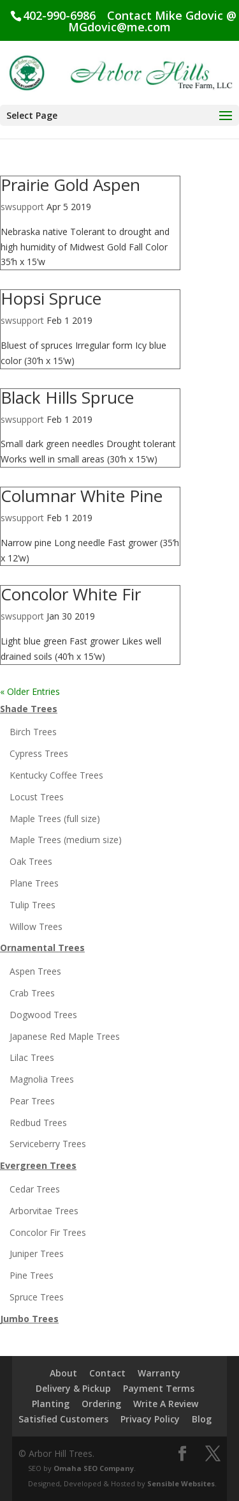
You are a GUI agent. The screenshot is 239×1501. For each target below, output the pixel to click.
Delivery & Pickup (73, 1388)
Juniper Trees (37, 1253)
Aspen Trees (35, 971)
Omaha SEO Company (94, 1468)
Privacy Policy (150, 1419)
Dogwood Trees (43, 1015)
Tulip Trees (32, 905)
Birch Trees (33, 732)
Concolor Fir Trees (48, 1232)
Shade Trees (28, 709)
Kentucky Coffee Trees (56, 775)
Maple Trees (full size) (55, 818)
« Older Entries (30, 691)
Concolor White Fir (71, 594)
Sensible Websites (181, 1483)
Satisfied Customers (63, 1419)
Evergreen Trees (38, 1165)
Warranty (159, 1373)
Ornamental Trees (42, 947)
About (63, 1373)
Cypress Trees (39, 753)
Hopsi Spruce (51, 298)
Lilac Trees (32, 1057)
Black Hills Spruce (67, 397)
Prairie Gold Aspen (70, 184)
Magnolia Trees (42, 1079)
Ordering (101, 1404)
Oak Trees (31, 861)
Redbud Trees (38, 1122)
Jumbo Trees (29, 1319)
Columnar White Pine (82, 495)
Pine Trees (32, 1275)
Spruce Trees (37, 1297)
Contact (107, 1373)
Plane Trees (34, 883)
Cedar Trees (35, 1189)
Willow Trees (36, 926)
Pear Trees (32, 1101)
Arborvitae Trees (44, 1211)
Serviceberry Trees (48, 1144)
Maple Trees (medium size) (66, 840)
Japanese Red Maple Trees (65, 1036)
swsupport (22, 207)
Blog (202, 1419)
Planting (50, 1404)
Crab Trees (32, 993)
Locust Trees (37, 797)
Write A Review (165, 1404)
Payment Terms (158, 1388)
